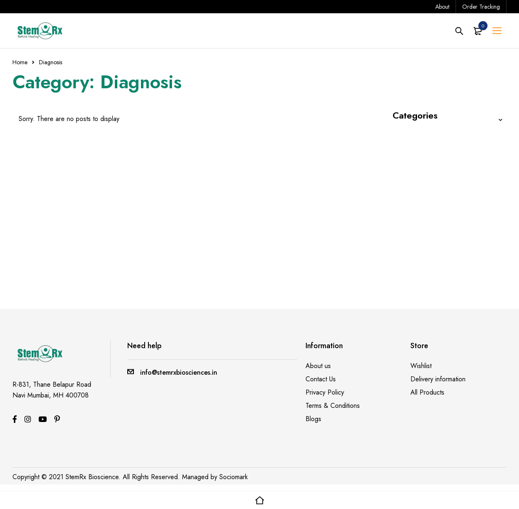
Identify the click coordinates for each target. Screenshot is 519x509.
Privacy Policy (325, 392)
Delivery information (438, 379)
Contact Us (321, 379)
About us (318, 366)
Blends (403, 134)
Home (19, 62)
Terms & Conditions (333, 405)
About (442, 6)
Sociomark (233, 477)
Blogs (313, 419)
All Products (427, 392)
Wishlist (421, 366)
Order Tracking (481, 6)
